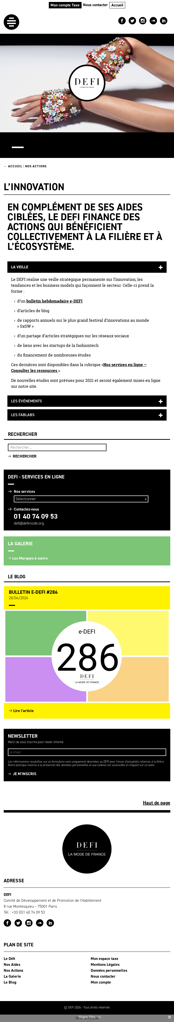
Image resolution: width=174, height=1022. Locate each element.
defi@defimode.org (29, 523)
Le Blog (10, 982)
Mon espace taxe (104, 958)
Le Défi (9, 958)
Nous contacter (95, 4)
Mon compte (101, 982)
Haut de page (156, 803)
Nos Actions (36, 166)
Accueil (117, 5)
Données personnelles (109, 970)
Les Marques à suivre (30, 558)
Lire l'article (23, 710)
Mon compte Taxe (65, 5)
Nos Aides (12, 964)
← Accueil (13, 166)
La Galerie (12, 976)
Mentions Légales (105, 964)
